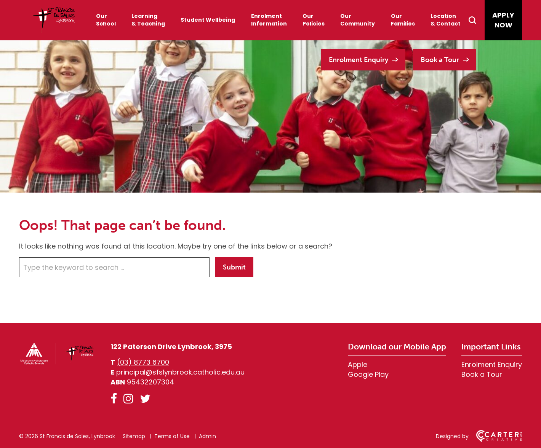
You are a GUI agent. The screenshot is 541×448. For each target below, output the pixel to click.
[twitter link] (145, 399)
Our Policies (314, 19)
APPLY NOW (503, 20)
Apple (357, 364)
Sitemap (134, 436)
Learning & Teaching (148, 19)
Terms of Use (172, 436)
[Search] (476, 20)
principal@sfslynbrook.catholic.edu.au (180, 372)
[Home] (57, 363)
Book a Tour (440, 60)
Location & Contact (446, 19)
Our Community (357, 19)
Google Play (368, 374)
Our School (106, 19)
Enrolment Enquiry (358, 60)
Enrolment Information (269, 19)
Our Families (403, 19)
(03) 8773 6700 (143, 362)
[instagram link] (128, 399)
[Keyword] (114, 267)
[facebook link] (113, 399)
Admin (207, 436)
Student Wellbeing (208, 20)
